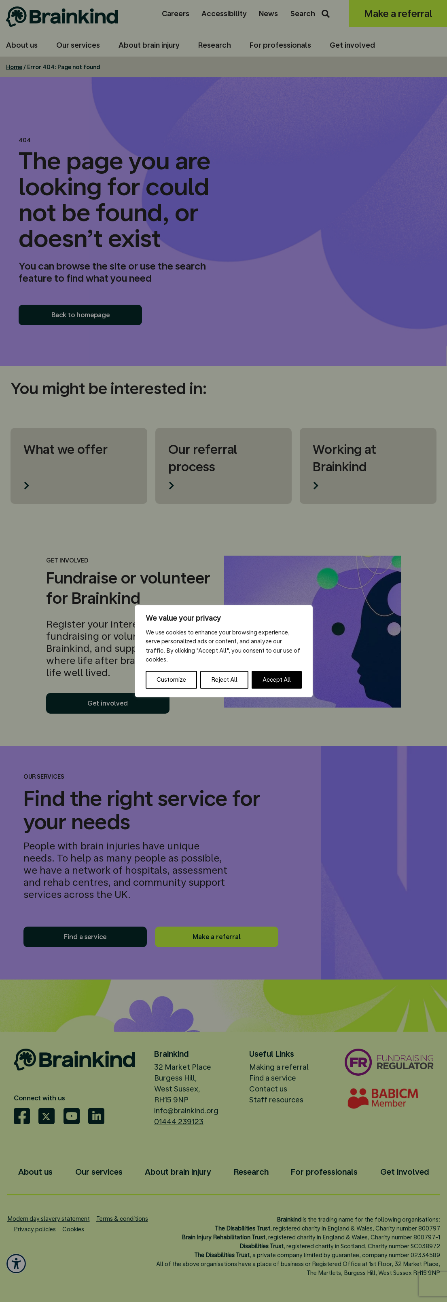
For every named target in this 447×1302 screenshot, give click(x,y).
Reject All (224, 679)
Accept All (277, 679)
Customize (171, 679)
